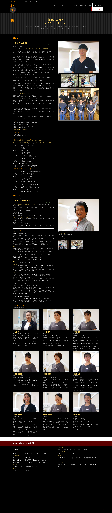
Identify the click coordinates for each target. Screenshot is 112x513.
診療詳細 (74, 5)
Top (54, 5)
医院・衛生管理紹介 (64, 5)
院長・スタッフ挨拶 (85, 5)
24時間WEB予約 (97, 9)
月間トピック (97, 5)
